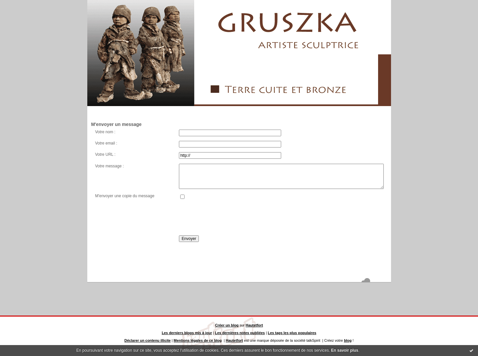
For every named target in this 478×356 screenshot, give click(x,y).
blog (348, 340)
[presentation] (229, 217)
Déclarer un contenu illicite (147, 340)
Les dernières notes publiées (240, 333)
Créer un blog (227, 325)
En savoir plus (344, 350)
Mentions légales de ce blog (198, 340)
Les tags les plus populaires (292, 333)
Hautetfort (254, 325)
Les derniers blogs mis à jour (187, 333)
